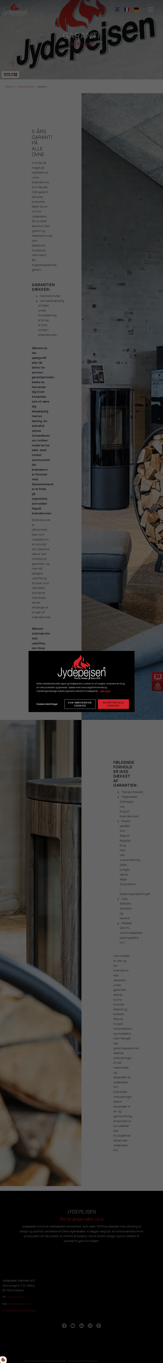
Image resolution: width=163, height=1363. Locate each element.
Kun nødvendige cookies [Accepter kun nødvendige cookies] (80, 704)
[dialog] (81, 681)
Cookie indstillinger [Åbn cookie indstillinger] (47, 704)
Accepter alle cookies (113, 704)
